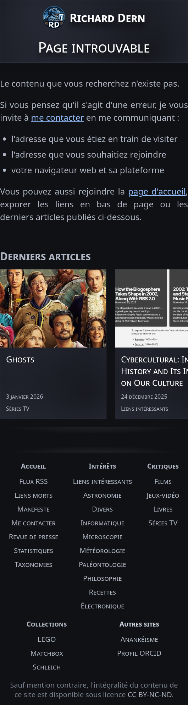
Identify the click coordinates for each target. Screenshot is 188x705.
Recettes (102, 592)
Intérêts (102, 466)
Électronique (102, 606)
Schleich (47, 667)
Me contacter (33, 523)
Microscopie (102, 536)
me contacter (57, 117)
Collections (47, 624)
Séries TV (162, 523)
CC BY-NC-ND (150, 694)
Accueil (33, 466)
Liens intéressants (102, 481)
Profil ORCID (139, 653)
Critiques (163, 466)
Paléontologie (102, 564)
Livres (163, 509)
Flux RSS (33, 481)
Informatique (103, 523)
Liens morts (34, 495)
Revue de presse (33, 536)
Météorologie (102, 550)
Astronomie (102, 495)
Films (163, 481)
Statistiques (33, 550)
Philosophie (102, 578)
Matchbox (47, 653)
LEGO (47, 639)
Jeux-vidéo (162, 495)
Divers (102, 509)
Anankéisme (139, 639)
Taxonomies (33, 564)
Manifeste (33, 509)
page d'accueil (157, 191)
